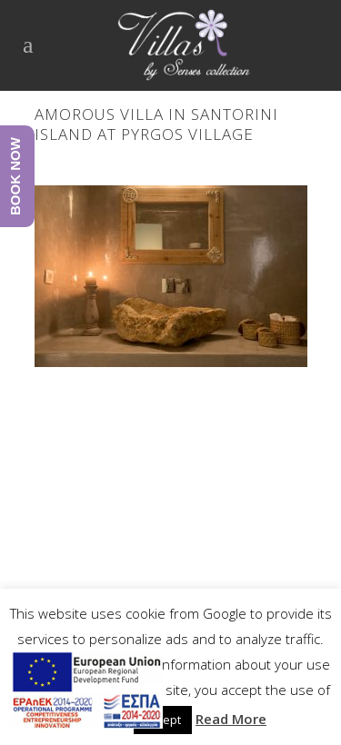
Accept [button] (163, 719)
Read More (231, 719)
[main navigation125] (86, 693)
